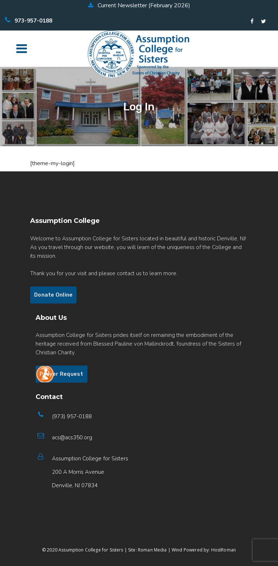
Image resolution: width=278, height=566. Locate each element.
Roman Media (152, 550)
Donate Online (53, 295)
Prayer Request (61, 374)
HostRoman (223, 550)
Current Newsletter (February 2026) (139, 5)
